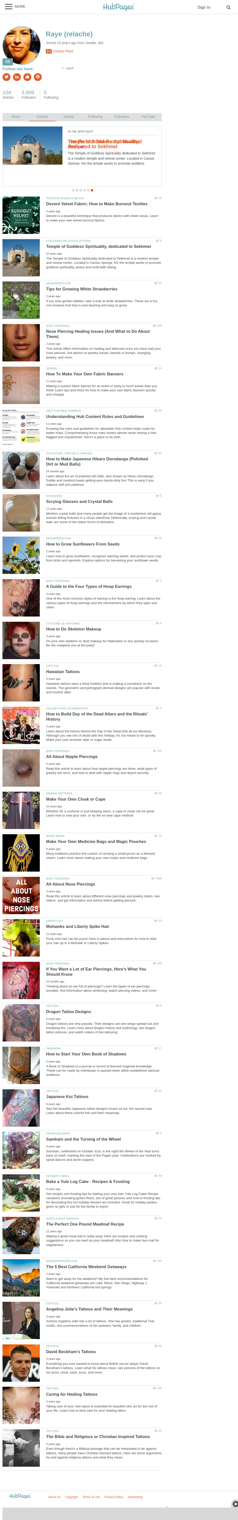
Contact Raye (59, 51)
